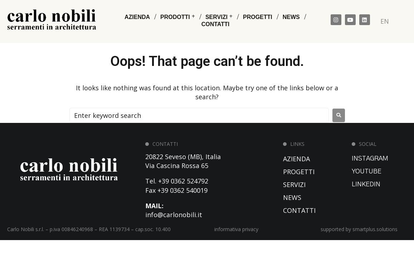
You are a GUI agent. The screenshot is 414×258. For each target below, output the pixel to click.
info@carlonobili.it (173, 214)
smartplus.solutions (375, 229)
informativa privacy (236, 229)
